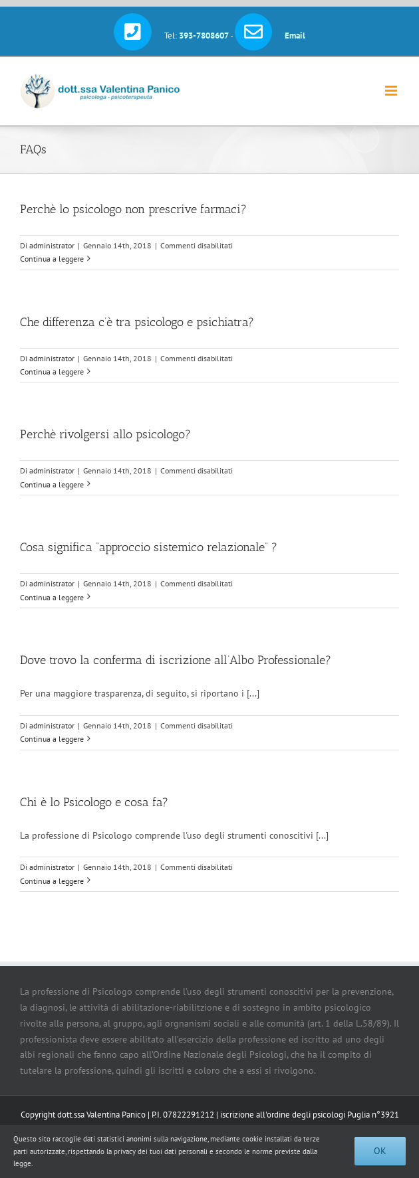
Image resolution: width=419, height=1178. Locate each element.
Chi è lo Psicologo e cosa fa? (94, 802)
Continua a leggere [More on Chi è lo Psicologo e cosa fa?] (52, 881)
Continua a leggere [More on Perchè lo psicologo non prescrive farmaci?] (52, 259)
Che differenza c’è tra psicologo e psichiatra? (137, 322)
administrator (51, 245)
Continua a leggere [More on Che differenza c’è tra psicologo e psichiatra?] (52, 372)
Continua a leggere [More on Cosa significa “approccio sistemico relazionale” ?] (52, 597)
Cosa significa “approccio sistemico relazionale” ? (148, 547)
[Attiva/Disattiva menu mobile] (392, 91)
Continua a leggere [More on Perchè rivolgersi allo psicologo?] (52, 484)
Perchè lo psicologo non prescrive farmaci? (133, 209)
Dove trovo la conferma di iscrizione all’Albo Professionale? (175, 660)
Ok (380, 1151)
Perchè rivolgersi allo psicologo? (105, 434)
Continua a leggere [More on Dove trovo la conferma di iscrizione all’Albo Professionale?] (52, 739)
